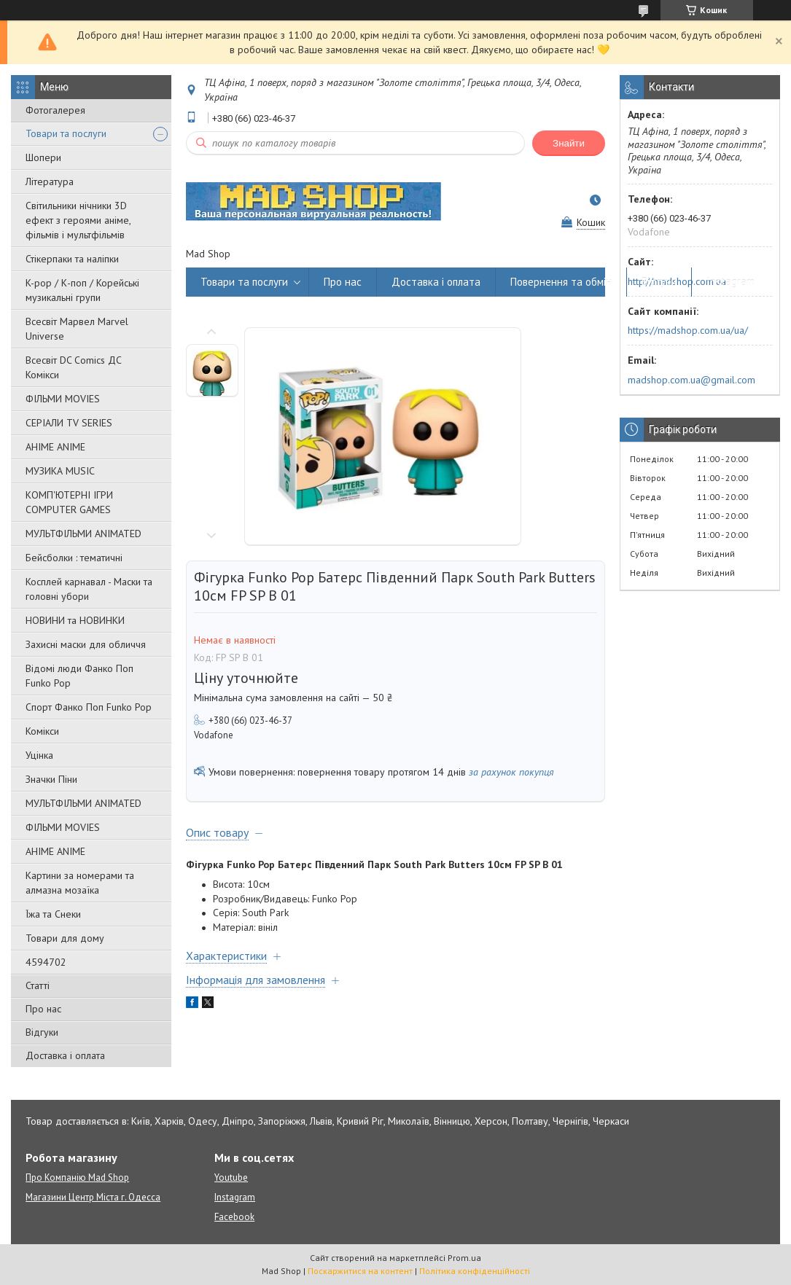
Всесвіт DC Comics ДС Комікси (74, 367)
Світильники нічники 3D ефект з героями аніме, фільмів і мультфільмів (78, 220)
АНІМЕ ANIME (55, 446)
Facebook (234, 1217)
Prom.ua (464, 1257)
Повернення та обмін (561, 281)
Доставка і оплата (65, 1055)
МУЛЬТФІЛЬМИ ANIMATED (83, 533)
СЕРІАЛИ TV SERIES (69, 422)
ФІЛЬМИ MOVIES (63, 398)
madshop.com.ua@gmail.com (691, 379)
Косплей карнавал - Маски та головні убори (89, 589)
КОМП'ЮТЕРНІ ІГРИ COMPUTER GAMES (69, 502)
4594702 (46, 962)
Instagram (730, 281)
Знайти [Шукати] (569, 143)
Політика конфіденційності (474, 1270)
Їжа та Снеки (53, 914)
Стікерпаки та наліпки (72, 258)
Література (50, 181)
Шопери (43, 157)
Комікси (42, 731)
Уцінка (39, 755)
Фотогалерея (55, 110)
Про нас (43, 1008)
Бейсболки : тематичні (74, 557)
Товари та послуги (66, 133)
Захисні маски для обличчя (86, 644)
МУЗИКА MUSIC (60, 470)
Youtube (231, 1177)
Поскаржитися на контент (360, 1270)
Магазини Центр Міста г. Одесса (93, 1197)
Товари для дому (65, 938)
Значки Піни (51, 779)
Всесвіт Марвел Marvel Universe (77, 329)
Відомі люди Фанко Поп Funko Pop (79, 676)
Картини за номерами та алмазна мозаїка (80, 883)
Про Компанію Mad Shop (77, 1177)
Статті (38, 985)
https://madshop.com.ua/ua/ (688, 330)
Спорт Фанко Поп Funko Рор (89, 707)
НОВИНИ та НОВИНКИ (75, 620)
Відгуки (42, 1032)
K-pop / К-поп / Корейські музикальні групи (82, 290)
